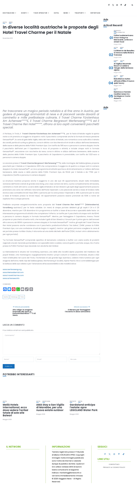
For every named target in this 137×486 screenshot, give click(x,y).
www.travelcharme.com (13, 275)
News (66, 13)
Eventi (24, 13)
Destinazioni (8, 13)
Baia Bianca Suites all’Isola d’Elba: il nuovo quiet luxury (124, 81)
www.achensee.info (11, 278)
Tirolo (22, 297)
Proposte (117, 30)
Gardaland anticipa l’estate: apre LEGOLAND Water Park (83, 407)
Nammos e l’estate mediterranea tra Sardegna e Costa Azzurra (122, 95)
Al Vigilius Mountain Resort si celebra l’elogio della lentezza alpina (123, 66)
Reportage (95, 13)
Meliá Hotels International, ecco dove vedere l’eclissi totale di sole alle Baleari (15, 410)
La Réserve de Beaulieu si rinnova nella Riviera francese (124, 52)
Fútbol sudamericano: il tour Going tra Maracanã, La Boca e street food (123, 38)
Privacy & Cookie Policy (114, 467)
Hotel (56, 13)
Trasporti (79, 13)
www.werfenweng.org (12, 269)
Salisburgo (14, 297)
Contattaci (114, 464)
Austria (6, 297)
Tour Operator (40, 13)
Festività (73, 401)
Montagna (46, 401)
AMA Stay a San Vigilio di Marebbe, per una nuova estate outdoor (50, 407)
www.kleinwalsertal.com (13, 272)
